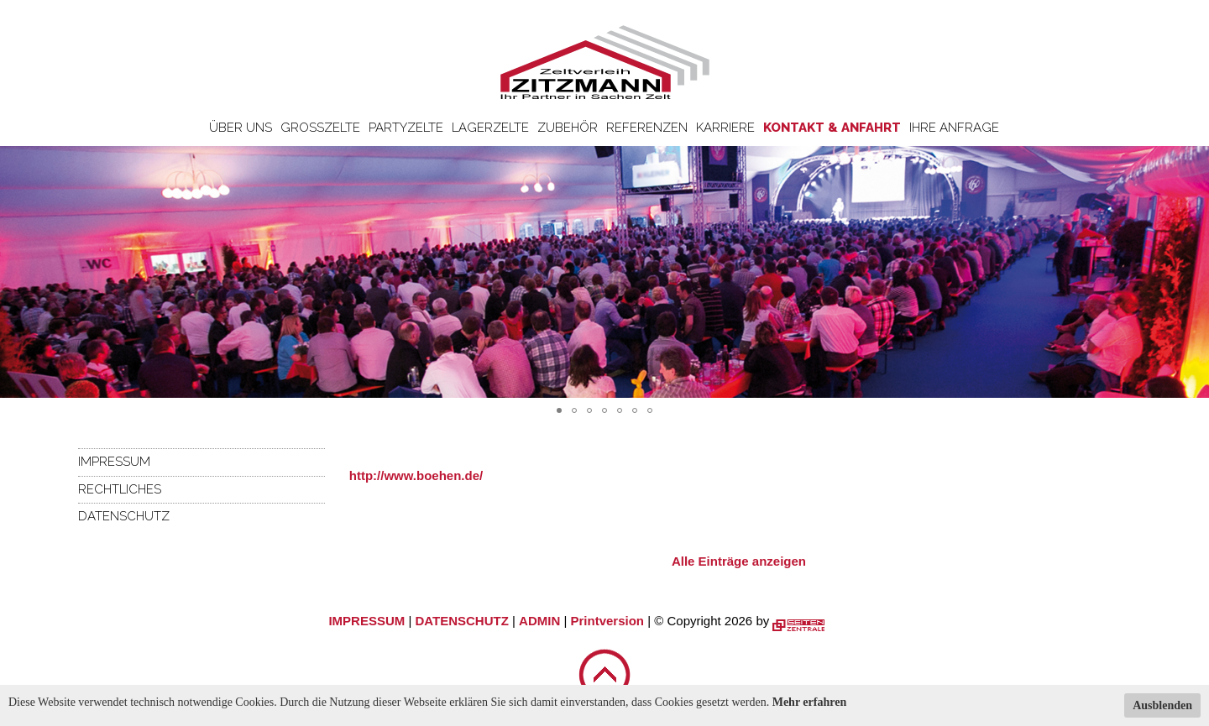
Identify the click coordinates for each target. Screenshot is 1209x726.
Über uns (240, 127)
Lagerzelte (490, 127)
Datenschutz (124, 516)
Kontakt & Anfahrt (832, 127)
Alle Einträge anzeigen (739, 561)
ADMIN (539, 621)
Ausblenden (1162, 705)
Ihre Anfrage (954, 127)
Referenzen (647, 127)
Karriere (725, 127)
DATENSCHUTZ (461, 621)
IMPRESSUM (366, 621)
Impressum (114, 461)
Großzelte (320, 127)
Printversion (608, 621)
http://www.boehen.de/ (416, 475)
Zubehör (567, 127)
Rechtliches (119, 489)
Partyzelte (406, 127)
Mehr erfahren (809, 702)
